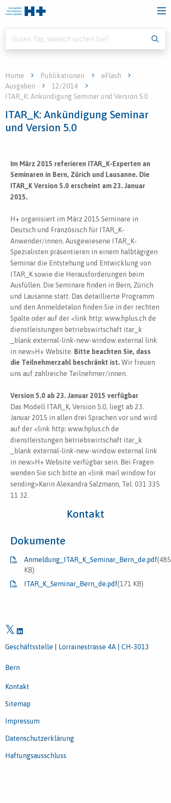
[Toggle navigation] (161, 10)
